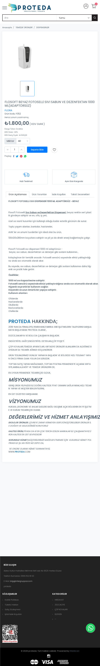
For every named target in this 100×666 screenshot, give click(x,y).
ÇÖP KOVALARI (61, 609)
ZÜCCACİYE (60, 604)
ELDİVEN (58, 614)
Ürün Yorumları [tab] (39, 194)
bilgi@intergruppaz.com (21, 581)
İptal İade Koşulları (13, 614)
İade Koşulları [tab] (59, 194)
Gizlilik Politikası (12, 600)
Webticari (74, 651)
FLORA (8, 110)
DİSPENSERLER (42, 27)
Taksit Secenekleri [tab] (80, 194)
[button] (55, 619)
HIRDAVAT (59, 600)
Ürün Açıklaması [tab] (18, 194)
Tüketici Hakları (11, 604)
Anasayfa (7, 27)
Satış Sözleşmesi (12, 609)
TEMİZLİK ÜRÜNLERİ (24, 27)
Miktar (10, 141)
